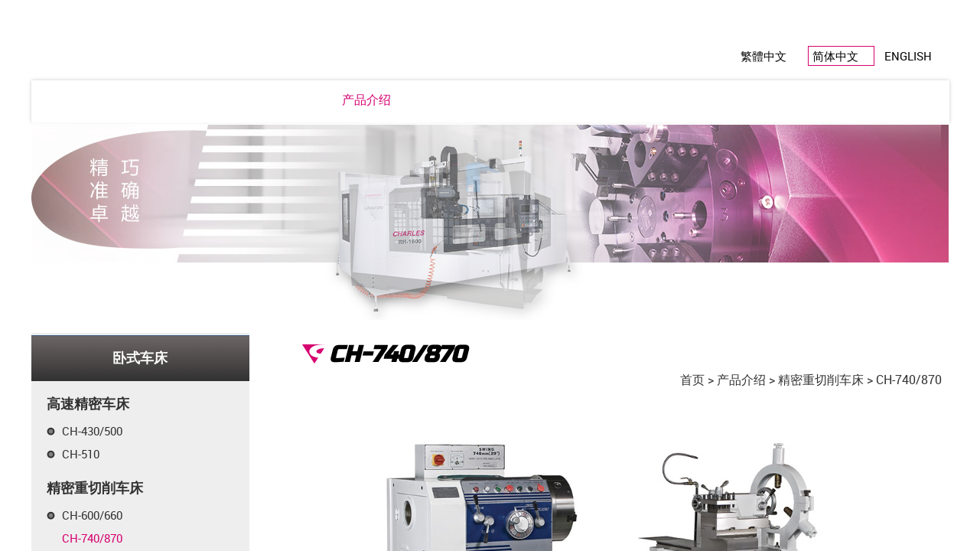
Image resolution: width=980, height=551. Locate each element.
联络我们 (761, 99)
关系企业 (589, 99)
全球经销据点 (675, 99)
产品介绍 (366, 99)
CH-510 (80, 453)
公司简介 (218, 99)
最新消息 (292, 99)
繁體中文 (763, 56)
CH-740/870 (92, 538)
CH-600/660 (92, 515)
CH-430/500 (92, 431)
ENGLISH (908, 56)
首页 (692, 379)
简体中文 (835, 56)
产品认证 (514, 99)
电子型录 (440, 99)
